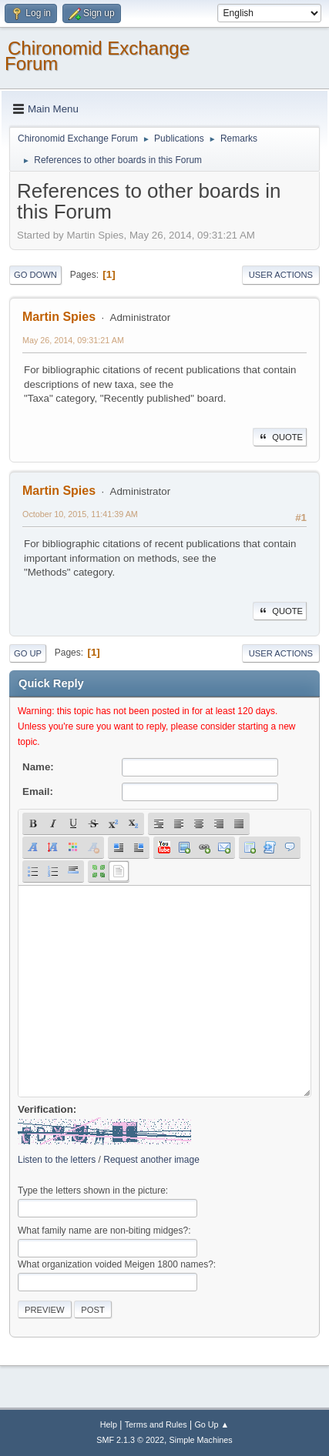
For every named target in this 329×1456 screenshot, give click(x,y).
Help (108, 1424)
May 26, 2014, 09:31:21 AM (73, 340)
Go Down (35, 274)
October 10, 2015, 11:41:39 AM (80, 514)
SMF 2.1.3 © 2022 (130, 1439)
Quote (280, 437)
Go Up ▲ (211, 1424)
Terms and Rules (156, 1424)
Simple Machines (201, 1439)
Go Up (28, 653)
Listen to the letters (57, 1159)
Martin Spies (59, 316)
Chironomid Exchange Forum (97, 56)
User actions (281, 274)
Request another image (151, 1159)
